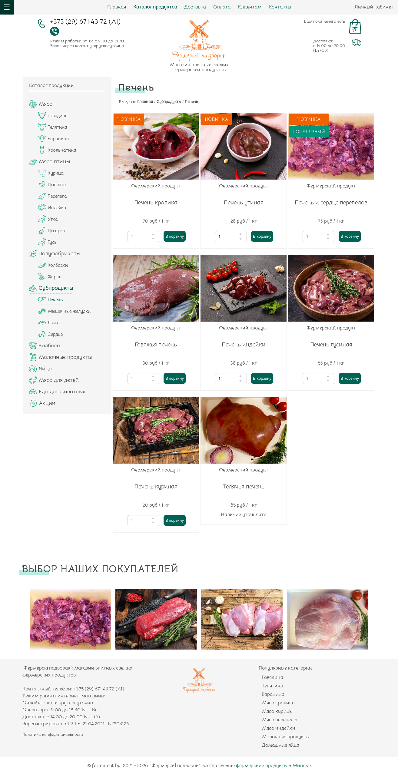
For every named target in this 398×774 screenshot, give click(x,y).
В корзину (174, 236)
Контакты (280, 7)
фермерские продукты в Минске (273, 765)
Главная (116, 7)
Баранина (273, 694)
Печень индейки (244, 344)
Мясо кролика (278, 703)
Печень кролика (155, 202)
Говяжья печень (156, 344)
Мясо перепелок (280, 720)
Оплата (222, 7)
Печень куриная (155, 486)
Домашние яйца (280, 745)
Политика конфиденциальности (52, 734)
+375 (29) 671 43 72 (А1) (85, 22)
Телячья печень (243, 486)
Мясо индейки (278, 728)
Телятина (272, 686)
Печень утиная (244, 202)
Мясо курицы (277, 711)
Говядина (272, 677)
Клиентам (249, 7)
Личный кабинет (373, 7)
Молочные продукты (286, 736)
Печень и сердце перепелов (331, 202)
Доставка (195, 7)
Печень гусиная (331, 344)
